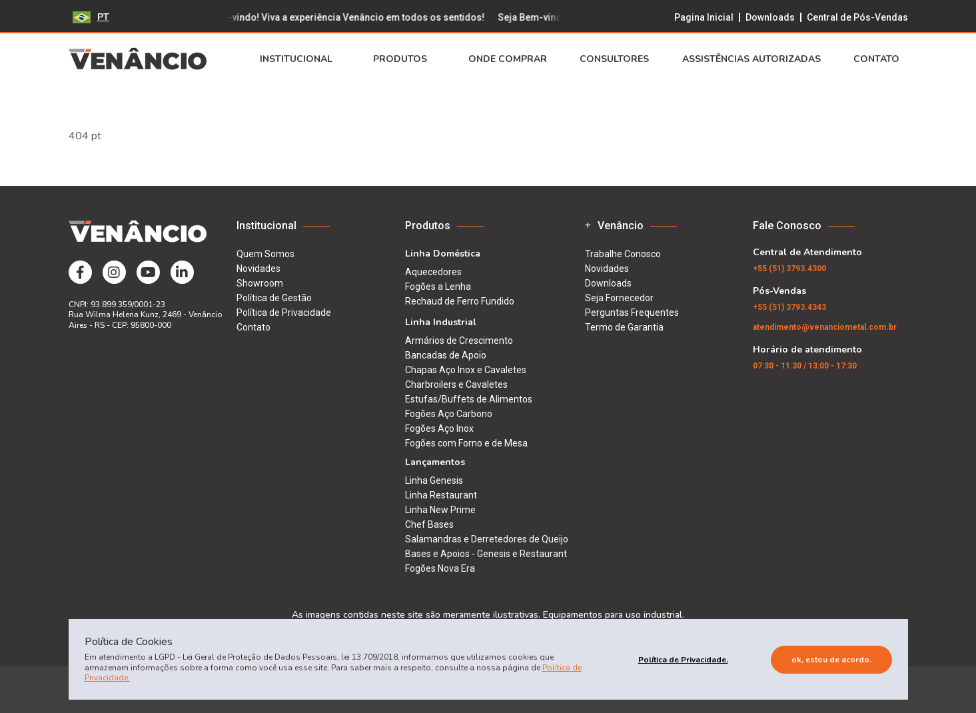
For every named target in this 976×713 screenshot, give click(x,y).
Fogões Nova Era (440, 568)
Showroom (260, 283)
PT (91, 17)
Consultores (614, 59)
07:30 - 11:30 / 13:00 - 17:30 (805, 365)
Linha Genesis (434, 480)
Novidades (258, 268)
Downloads (770, 17)
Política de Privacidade (284, 312)
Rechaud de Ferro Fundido (459, 301)
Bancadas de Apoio (445, 355)
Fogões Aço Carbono (448, 413)
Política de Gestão (274, 298)
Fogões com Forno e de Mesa (466, 443)
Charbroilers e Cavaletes (456, 384)
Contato (880, 59)
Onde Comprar (507, 59)
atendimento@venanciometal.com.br (825, 327)
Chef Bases (429, 524)
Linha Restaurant (441, 495)
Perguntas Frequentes (632, 312)
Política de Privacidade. (683, 659)
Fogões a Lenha (438, 286)
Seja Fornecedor (619, 298)
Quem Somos (265, 254)
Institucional (300, 59)
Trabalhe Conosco (623, 254)
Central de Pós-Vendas (857, 17)
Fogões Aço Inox (439, 428)
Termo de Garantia (624, 327)
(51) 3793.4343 (789, 307)
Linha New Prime (440, 509)
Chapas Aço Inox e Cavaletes (465, 369)
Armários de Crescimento (459, 340)
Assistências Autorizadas (751, 59)
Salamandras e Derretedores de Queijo (486, 539)
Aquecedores (433, 272)
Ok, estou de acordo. (831, 659)
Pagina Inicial (703, 17)
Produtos (404, 59)
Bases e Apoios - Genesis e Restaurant (486, 553)
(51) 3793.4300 (789, 268)
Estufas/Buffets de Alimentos (468, 399)
